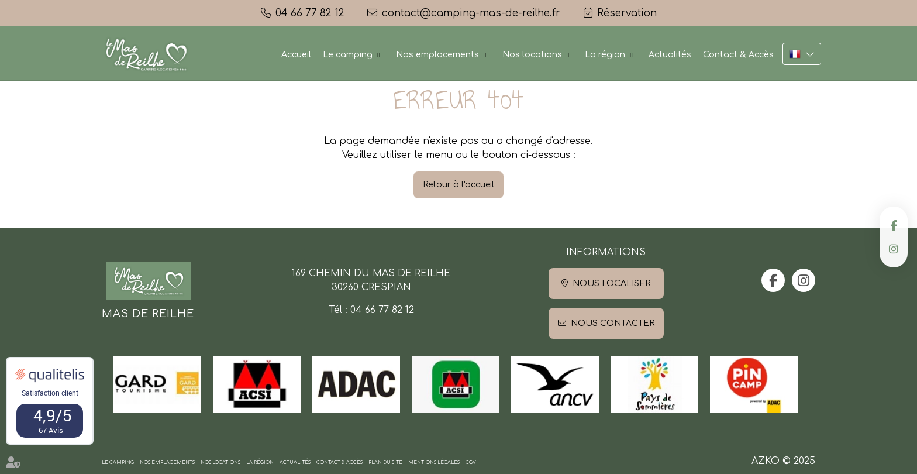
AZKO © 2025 (783, 461)
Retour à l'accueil (458, 184)
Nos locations (532, 54)
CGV (471, 462)
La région (605, 54)
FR (801, 54)
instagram (893, 248)
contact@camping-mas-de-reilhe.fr (471, 13)
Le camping (348, 54)
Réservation (627, 13)
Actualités (670, 54)
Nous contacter (612, 323)
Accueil (296, 54)
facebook (893, 225)
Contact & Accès (738, 54)
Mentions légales (434, 462)
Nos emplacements (437, 54)
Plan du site (385, 462)
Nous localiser (611, 283)
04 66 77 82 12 (382, 310)
